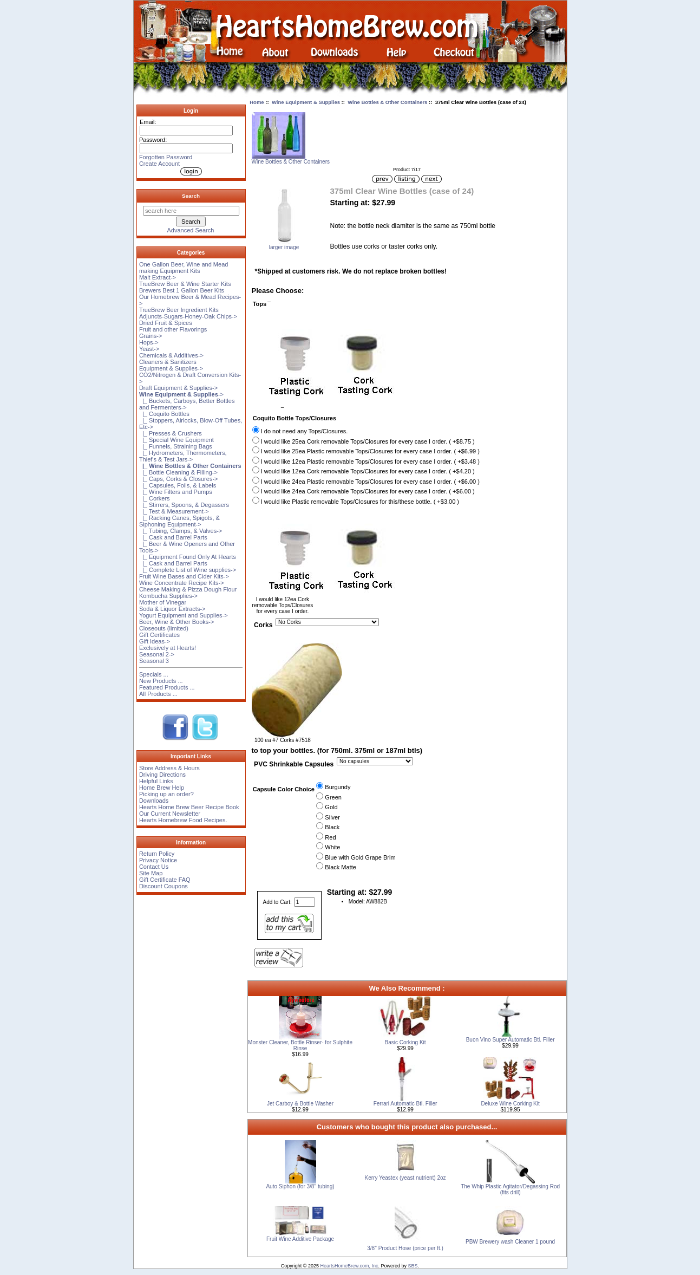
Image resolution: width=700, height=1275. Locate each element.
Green (333, 797)
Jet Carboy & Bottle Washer (300, 1104)
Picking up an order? (166, 794)
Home (257, 102)
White (332, 847)
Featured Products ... (167, 687)
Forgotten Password (165, 157)
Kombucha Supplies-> (168, 596)
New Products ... (161, 681)
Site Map (150, 873)
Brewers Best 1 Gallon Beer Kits (181, 290)
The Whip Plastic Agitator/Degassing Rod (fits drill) (510, 1189)
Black (332, 827)
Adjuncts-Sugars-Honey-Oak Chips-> (188, 316)
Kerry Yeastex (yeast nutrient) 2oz (405, 1178)
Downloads (153, 800)
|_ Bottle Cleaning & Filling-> (178, 472)
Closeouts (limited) (163, 628)
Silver (332, 817)
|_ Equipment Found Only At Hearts (187, 557)
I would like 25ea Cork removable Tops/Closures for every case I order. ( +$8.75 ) (368, 441)
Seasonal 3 (154, 661)
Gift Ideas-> (154, 641)
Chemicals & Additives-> (171, 355)
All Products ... (158, 694)
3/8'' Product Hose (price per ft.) (405, 1248)
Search (191, 196)
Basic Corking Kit (405, 1042)
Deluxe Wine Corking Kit (510, 1104)
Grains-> (150, 336)
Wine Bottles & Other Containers (387, 102)
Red (330, 837)
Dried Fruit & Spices (165, 323)
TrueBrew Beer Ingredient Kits (179, 310)
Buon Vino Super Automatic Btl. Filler (510, 1040)
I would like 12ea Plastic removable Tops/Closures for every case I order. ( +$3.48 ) (370, 461)
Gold (331, 807)
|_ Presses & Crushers (170, 433)
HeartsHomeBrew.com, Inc (349, 1266)
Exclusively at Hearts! (167, 648)
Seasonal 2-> (156, 654)
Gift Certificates (159, 635)
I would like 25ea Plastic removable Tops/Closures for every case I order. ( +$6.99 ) (370, 451)
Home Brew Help (161, 787)
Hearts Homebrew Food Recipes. (183, 820)
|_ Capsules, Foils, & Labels (177, 485)
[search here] (191, 211)
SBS (413, 1266)
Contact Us (153, 866)
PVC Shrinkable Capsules (293, 765)
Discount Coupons (163, 886)
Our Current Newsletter (169, 813)
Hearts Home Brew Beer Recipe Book (189, 807)
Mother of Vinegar (162, 602)
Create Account (159, 163)
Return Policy (156, 853)
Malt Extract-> (157, 277)
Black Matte (340, 867)
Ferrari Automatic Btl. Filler (405, 1104)
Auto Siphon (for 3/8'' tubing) (300, 1186)
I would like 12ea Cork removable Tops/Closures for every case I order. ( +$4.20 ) (368, 471)
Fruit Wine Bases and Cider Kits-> (184, 576)
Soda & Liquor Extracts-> (172, 609)
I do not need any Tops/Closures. (304, 431)
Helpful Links (156, 781)
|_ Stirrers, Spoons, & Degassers (184, 505)
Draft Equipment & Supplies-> (178, 388)
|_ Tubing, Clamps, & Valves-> (180, 531)
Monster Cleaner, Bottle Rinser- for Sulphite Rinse (300, 1045)
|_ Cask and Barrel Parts (173, 537)
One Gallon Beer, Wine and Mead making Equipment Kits (183, 267)
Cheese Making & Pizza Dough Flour (188, 589)
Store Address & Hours (169, 768)
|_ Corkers (154, 498)
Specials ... (153, 674)
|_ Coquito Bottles (164, 414)
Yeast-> (149, 349)
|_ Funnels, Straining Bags (175, 446)
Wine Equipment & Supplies (306, 102)
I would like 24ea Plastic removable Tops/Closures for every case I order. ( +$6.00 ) (370, 481)
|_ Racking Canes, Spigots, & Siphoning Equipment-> (179, 521)
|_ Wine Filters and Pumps (175, 492)
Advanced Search (190, 230)
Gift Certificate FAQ (165, 879)
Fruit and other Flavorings (173, 329)
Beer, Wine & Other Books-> (176, 622)
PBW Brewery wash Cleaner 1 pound (510, 1242)
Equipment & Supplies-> (171, 368)
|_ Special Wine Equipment (176, 440)
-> (181, 394)
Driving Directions (162, 774)
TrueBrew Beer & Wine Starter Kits (185, 284)
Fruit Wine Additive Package (300, 1239)
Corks (263, 625)
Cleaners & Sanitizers (168, 362)
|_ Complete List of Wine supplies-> (187, 570)
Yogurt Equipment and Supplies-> (183, 615)
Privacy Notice (158, 860)
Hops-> (149, 342)
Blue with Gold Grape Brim (360, 857)
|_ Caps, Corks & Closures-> (178, 479)
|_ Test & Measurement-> (174, 511)
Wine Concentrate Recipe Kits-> (181, 583)
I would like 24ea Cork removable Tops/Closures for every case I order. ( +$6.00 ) (368, 491)
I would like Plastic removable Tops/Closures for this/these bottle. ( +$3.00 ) (360, 501)
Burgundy (337, 787)
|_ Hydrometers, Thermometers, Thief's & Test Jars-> (183, 456)
